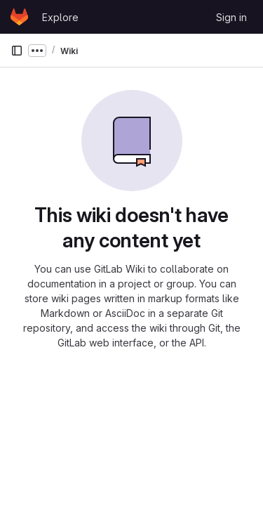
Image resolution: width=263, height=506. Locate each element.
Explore (60, 17)
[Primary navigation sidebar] (17, 50)
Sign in (231, 17)
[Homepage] (19, 17)
